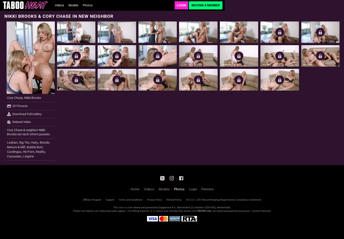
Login (181, 5)
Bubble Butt (35, 147)
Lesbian (12, 142)
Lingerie (28, 156)
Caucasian (14, 156)
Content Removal (261, 211)
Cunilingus (14, 151)
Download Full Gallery (24, 114)
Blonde (44, 142)
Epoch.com (93, 211)
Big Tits (24, 142)
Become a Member (206, 5)
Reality (40, 151)
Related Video (19, 122)
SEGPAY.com (204, 211)
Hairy (34, 142)
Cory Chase (15, 98)
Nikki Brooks (32, 98)
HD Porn (28, 151)
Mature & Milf (16, 147)
